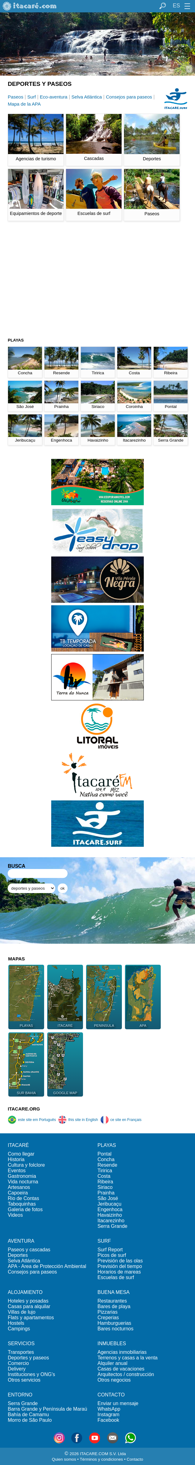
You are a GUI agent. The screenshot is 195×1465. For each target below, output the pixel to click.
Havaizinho (110, 1215)
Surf (31, 96)
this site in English (78, 1120)
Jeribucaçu (109, 1204)
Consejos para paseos (129, 96)
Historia (16, 1159)
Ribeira (105, 1181)
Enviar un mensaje (118, 1403)
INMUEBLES (112, 1343)
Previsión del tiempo (120, 1266)
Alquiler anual (112, 1363)
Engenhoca (110, 1209)
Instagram (108, 1414)
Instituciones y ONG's (31, 1374)
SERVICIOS (21, 1343)
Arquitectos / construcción (126, 1374)
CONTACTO (111, 1394)
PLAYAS (107, 1145)
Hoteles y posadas (28, 1300)
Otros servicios (24, 1380)
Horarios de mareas (119, 1271)
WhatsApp (109, 1409)
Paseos (15, 96)
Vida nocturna (23, 1181)
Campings (19, 1328)
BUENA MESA (114, 1292)
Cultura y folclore (26, 1165)
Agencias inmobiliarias (122, 1352)
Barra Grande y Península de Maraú (47, 1409)
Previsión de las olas (120, 1260)
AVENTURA (21, 1241)
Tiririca (105, 1170)
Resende (107, 1165)
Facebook (108, 1420)
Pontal (104, 1153)
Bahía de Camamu (28, 1414)
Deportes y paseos (28, 1357)
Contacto (135, 1459)
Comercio (18, 1363)
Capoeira (18, 1192)
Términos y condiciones (101, 1459)
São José (108, 1198)
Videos (15, 1215)
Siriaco (105, 1187)
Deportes (18, 1255)
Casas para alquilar (29, 1306)
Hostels (16, 1323)
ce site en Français (121, 1120)
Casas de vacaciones (121, 1368)
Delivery (17, 1368)
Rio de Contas (23, 1198)
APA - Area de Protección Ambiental (47, 1266)
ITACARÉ (18, 1145)
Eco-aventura (53, 96)
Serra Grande (112, 1226)
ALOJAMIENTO (25, 1292)
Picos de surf (112, 1255)
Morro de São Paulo (30, 1420)
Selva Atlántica (87, 96)
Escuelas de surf (116, 1277)
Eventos (17, 1170)
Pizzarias (108, 1312)
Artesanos (19, 1187)
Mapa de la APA (24, 104)
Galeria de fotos (25, 1209)
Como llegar (21, 1153)
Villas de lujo (21, 1312)
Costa (104, 1176)
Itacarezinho (111, 1220)
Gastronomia (22, 1176)
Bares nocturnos (116, 1328)
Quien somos (64, 1459)
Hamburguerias (114, 1323)
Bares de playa (114, 1306)
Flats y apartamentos (31, 1317)
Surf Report (110, 1249)
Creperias (108, 1317)
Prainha (106, 1192)
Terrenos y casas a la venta (128, 1357)
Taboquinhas (22, 1204)
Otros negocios (114, 1380)
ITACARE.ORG (24, 1108)
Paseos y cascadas (29, 1249)
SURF (104, 1241)
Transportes (21, 1352)
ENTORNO (20, 1394)
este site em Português (32, 1120)
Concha (106, 1159)
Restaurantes (112, 1300)
